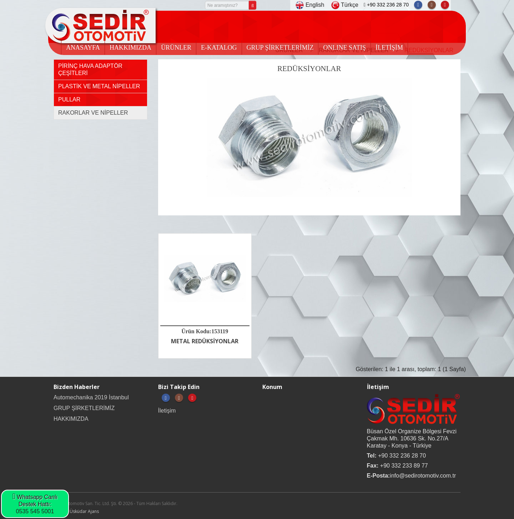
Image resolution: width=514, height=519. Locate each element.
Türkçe (344, 5)
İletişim (167, 411)
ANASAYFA (83, 47)
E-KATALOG (219, 47)
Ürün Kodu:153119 (204, 331)
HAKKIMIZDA (130, 47)
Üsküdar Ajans (84, 511)
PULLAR (69, 99)
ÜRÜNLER (176, 47)
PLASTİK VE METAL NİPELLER (99, 86)
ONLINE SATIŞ (344, 47)
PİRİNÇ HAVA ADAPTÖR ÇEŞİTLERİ (90, 69)
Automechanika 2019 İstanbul (91, 397)
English (310, 5)
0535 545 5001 (35, 511)
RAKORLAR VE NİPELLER (93, 113)
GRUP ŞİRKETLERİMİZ (280, 47)
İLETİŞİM (389, 47)
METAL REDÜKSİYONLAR (204, 341)
